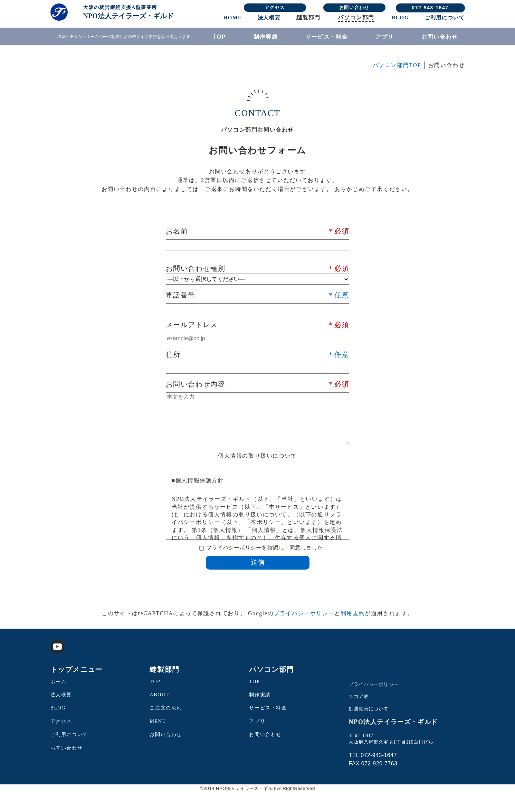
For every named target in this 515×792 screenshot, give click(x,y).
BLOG (400, 17)
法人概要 (269, 17)
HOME (232, 17)
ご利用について (445, 17)
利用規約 (353, 613)
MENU (158, 721)
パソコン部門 (356, 17)
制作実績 (266, 37)
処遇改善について (368, 709)
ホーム (58, 681)
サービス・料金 (326, 37)
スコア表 (359, 696)
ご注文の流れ (166, 707)
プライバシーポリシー (304, 613)
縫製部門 (308, 17)
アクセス (275, 7)
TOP (219, 37)
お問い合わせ (354, 7)
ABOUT (159, 694)
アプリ (384, 37)
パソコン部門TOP (397, 65)
